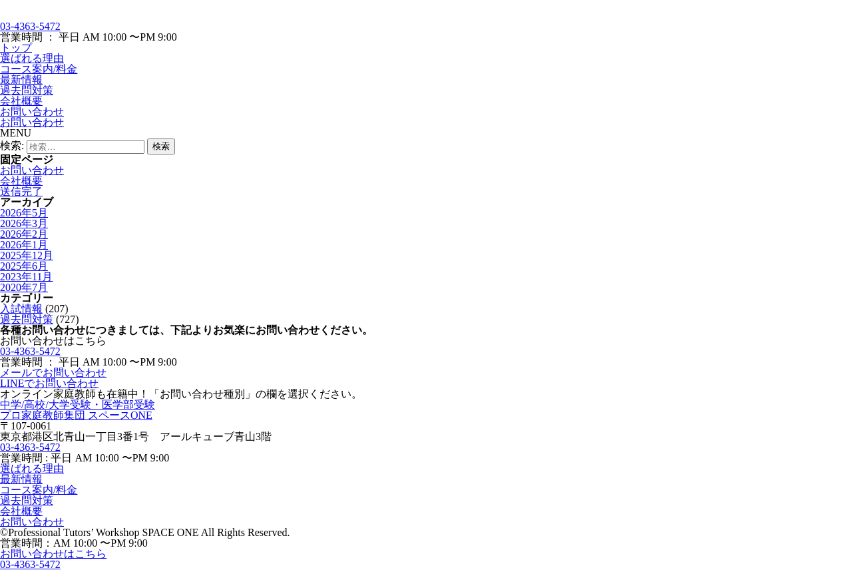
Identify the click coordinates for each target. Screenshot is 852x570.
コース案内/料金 (38, 69)
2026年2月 (24, 234)
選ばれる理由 (32, 58)
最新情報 (21, 79)
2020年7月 (24, 287)
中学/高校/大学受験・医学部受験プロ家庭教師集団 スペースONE (77, 410)
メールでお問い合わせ (53, 372)
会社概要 (21, 101)
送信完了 (21, 191)
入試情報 (21, 308)
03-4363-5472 (30, 26)
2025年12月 (26, 255)
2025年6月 (24, 266)
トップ (16, 47)
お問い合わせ (32, 111)
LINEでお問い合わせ (49, 383)
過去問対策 (26, 90)
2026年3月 (24, 223)
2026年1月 (24, 244)
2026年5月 (24, 212)
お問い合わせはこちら (53, 553)
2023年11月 (26, 276)
